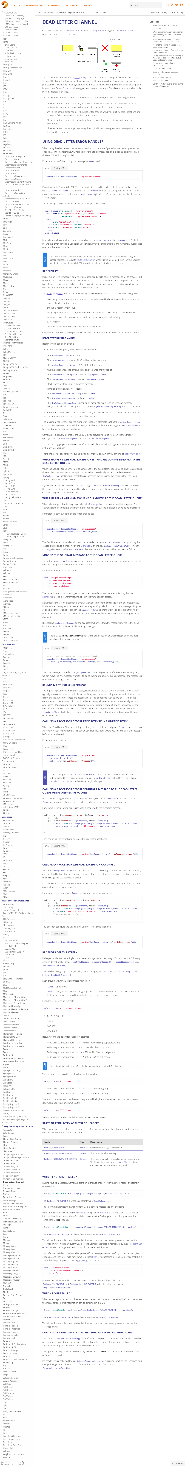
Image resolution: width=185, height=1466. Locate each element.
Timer (5, 551)
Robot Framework (11, 407)
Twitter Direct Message (13, 557)
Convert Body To (10, 1166)
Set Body (7, 1383)
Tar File (6, 788)
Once (5, 307)
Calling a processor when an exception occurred (164, 64)
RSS (4, 413)
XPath (5, 893)
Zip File (6, 813)
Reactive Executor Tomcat (14, 1042)
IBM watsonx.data (12, 29)
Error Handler (72, 33)
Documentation (34, 5)
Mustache (7, 276)
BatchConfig (8, 1132)
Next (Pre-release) (159, 12)
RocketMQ (7, 410)
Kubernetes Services (13, 207)
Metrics (6, 249)
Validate (6, 1451)
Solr (5, 468)
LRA (5, 984)
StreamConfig (9, 1420)
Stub (5, 527)
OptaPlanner (8, 345)
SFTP (5, 443)
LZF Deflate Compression (14, 739)
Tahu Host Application (14, 536)
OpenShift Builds (11, 212)
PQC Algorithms (10, 370)
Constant (7, 823)
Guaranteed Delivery (12, 1218)
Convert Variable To (11, 1172)
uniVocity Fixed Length (13, 797)
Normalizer (8, 1286)
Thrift (5, 542)
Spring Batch (10, 480)
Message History (10, 1264)
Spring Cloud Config (12, 1070)
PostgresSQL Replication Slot (15, 367)
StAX (5, 509)
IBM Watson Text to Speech (16, 24)
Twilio (5, 554)
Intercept (7, 1224)
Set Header (8, 1387)
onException (75, 774)
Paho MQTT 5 (9, 351)
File (4, 835)
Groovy (6, 838)
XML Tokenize (9, 890)
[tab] (46, 168)
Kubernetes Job (11, 173)
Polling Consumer (11, 1304)
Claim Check (8, 1151)
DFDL (5, 681)
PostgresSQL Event (11, 364)
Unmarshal (8, 1448)
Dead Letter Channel (13, 1181)
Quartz (6, 385)
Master (6, 246)
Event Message (9, 1200)
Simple (6, 875)
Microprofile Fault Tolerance (15, 1009)
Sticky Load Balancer (12, 1411)
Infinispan (7, 64)
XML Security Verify (11, 616)
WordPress (8, 600)
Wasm (5, 585)
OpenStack (8, 322)
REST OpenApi (9, 404)
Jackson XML (8, 718)
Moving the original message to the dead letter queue (167, 46)
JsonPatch (7, 128)
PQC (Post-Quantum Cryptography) (11, 760)
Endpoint (67, 88)
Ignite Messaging (11, 56)
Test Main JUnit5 (10, 1098)
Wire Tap (7, 1457)
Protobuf (7, 764)
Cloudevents (8, 925)
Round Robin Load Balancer (15, 1359)
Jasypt (5, 969)
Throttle (6, 1426)
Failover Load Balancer (13, 1203)
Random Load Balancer (13, 1316)
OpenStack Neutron (13, 334)
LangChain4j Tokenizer (13, 978)
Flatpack (6, 690)
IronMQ (6, 80)
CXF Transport (9, 931)
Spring (6, 477)
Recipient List (9, 1319)
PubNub (6, 379)
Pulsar (6, 382)
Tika (5, 548)
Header (6, 841)
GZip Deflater (9, 706)
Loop (5, 1237)
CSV (5, 678)
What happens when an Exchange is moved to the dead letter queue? (167, 40)
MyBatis (6, 282)
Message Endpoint (11, 1258)
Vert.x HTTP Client (11, 579)
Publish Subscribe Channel (14, 1313)
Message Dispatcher (12, 1255)
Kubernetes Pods (12, 190)
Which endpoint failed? (162, 77)
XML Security (8, 804)
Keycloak (7, 144)
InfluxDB (7, 70)
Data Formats (8, 644)
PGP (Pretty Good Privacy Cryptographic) (13, 753)
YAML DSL (8, 957)
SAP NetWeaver (10, 422)
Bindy (5, 666)
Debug (6, 934)
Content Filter (9, 1163)
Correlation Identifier (12, 1175)
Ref (4, 394)
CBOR (5, 669)
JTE (4, 135)
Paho (5, 348)
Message (7, 1243)
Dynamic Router (10, 1191)
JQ (4, 857)
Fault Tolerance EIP (11, 1209)
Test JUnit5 (8, 1091)
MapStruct (7, 243)
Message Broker (10, 1246)
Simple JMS (8, 446)
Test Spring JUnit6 (11, 1107)
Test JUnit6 (8, 1095)
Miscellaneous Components (15, 900)
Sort (5, 1402)
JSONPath (7, 860)
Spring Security (9, 1076)
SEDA (5, 434)
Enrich (6, 1194)
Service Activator (10, 1380)
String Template (10, 521)
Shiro (5, 1067)
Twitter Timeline (10, 564)
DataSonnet (8, 829)
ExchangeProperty (11, 832)
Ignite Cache (9, 44)
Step (5, 1408)
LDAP (5, 224)
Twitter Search (9, 561)
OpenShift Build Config (14, 210)
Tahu (5, 530)
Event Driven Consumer (13, 1197)
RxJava (6, 1064)
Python (6, 869)
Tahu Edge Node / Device (15, 533)
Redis (5, 1052)
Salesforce (7, 419)
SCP (5, 431)
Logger (6, 1233)
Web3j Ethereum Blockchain (15, 591)
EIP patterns (99, 30)
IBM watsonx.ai (11, 26)
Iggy (5, 38)
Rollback (6, 1356)
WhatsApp (7, 597)
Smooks (6, 459)
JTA (4, 975)
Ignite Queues (10, 58)
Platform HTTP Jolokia (12, 1033)
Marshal (6, 1240)
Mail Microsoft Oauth (12, 987)
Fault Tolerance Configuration (16, 1206)
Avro (5, 650)
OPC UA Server (9, 316)
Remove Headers (10, 1325)
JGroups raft (8, 98)
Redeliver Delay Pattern (162, 69)
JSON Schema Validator (13, 122)
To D (5, 1432)
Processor (124, 727)
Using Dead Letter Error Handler (164, 25)
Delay (5, 1184)
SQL (5, 500)
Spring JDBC (9, 486)
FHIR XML (7, 687)
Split (5, 1405)
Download (72, 5)
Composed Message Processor (16, 1157)
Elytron (6, 960)
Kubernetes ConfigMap (14, 156)
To (4, 1429)
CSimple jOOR (9, 928)
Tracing (6, 1113)
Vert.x (5, 576)
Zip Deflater (8, 810)
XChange (7, 606)
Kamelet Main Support (14, 951)
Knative (6, 147)
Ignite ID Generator (12, 53)
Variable (6, 884)
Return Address (10, 1353)
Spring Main (8, 1073)
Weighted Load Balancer (13, 1454)
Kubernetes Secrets (13, 201)
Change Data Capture (12, 1139)
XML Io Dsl (9, 954)
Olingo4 (6, 304)
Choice (6, 1145)
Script (5, 1374)
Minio (5, 261)
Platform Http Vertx (11, 1039)
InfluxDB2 (7, 73)
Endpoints (82, 1260)
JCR (4, 86)
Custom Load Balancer (13, 1178)
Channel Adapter (10, 1142)
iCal (4, 712)
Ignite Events (10, 50)
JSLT (5, 119)
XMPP (5, 619)
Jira (4, 101)
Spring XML (8, 1079)
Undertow (7, 567)
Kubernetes (8, 153)
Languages (7, 816)
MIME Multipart (10, 742)
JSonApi (6, 736)
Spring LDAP (9, 488)
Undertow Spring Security (14, 1116)
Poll (4, 1298)
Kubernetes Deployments (15, 164)
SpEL (5, 878)
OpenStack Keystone (13, 331)
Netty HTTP (8, 295)
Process (6, 1307)
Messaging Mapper (11, 1279)
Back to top (178, 1463)
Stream (6, 518)
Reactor (6, 1049)
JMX (4, 107)
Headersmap (9, 963)
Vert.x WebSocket (10, 582)
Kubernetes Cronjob (13, 159)
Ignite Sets (8, 61)
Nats (5, 289)
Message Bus (9, 1249)
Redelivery (157, 28)
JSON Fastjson (9, 724)
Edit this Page (178, 12)
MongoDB (7, 270)
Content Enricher (10, 1160)
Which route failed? (161, 80)
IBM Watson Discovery (14, 15)
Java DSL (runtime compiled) (16, 943)
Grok (5, 696)
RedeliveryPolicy (54, 293)
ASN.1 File (7, 647)
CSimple (6, 826)
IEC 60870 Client (10, 32)
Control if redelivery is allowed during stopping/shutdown (168, 85)
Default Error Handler (63, 781)
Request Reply (9, 1337)
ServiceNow (8, 437)
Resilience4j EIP (9, 1347)
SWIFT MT (7, 779)
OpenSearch (8, 319)
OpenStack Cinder (12, 325)
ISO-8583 (7, 715)
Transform (7, 1442)
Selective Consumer (11, 1377)
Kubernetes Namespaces (15, 176)
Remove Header (10, 1322)
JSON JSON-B (8, 733)
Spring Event (9, 483)
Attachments (8, 904)
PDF (5, 354)
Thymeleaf (7, 545)
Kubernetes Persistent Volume (17, 181)
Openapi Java (9, 1021)
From (5, 1215)
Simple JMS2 (8, 449)
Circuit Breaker (9, 1148)
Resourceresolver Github (14, 1061)
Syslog (6, 785)
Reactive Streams (10, 391)
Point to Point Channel (13, 1295)
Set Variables (8, 1399)
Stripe (5, 524)
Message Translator (11, 1270)
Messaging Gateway (12, 1276)
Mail (5, 240)
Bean (5, 1136)
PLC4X (6, 361)
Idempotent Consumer (13, 1221)
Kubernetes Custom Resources (18, 162)
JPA (4, 116)
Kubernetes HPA (11, 170)
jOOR (5, 854)
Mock (5, 267)
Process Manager (10, 1310)
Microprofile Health (11, 1012)
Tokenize (7, 881)
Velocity (6, 573)
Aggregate (7, 1129)
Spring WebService (12, 497)
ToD (47, 1247)
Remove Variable (10, 1334)
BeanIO (6, 663)
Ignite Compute (11, 47)
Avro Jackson (8, 653)
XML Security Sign (11, 612)
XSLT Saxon (8, 628)
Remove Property (10, 1331)
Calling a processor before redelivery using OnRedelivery (168, 51)
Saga (5, 416)
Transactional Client (11, 1438)
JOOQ (5, 113)
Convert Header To (11, 1169)
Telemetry (7, 1085)
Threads (6, 1423)
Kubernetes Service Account (16, 204)
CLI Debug (7, 922)
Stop (5, 1414)
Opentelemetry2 (10, 1030)
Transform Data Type (12, 1445)
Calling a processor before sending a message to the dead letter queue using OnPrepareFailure (168, 58)
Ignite (5, 41)
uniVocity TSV (9, 800)
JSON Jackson (9, 730)
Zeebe (6, 631)
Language (7, 221)
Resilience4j (8, 1055)
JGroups (6, 95)
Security (89, 5)
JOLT (5, 110)
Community (55, 5)
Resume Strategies (11, 1350)
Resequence (8, 1341)
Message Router (10, 1267)
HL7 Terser (8, 845)
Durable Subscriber (11, 1187)
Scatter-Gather (9, 1371)
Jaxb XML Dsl (10, 946)
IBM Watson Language (14, 18)
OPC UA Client (9, 313)
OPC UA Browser (10, 310)
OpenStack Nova (11, 337)
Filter (5, 1212)
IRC (4, 76)
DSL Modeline (10, 940)
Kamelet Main (10, 948)
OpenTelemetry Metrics (13, 342)
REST (5, 397)
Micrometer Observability (14, 997)
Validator (7, 570)
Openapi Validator (11, 1024)
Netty (5, 292)
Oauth (6, 1015)
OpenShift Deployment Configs (18, 215)
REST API (7, 400)
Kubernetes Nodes (12, 178)
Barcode (6, 657)
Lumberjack (8, 237)
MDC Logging (9, 994)
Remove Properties (11, 1328)
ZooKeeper (8, 637)
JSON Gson (8, 727)
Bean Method (9, 820)
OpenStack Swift (11, 339)
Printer (6, 373)
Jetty (5, 92)
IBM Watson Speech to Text (16, 21)
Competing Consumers (13, 1154)
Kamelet (6, 141)
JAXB (5, 721)
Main (5, 990)
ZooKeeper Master (11, 640)
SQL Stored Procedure (13, 503)
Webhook (7, 594)
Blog (17, 5)
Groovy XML (8, 703)
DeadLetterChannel (124, 30)
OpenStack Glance (12, 328)
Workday (7, 603)
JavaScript (7, 851)
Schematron (8, 428)
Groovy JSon (8, 699)
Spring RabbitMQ (11, 491)
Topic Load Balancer (12, 1435)
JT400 (5, 131)
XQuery (6, 622)
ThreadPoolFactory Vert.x (14, 1110)
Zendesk (7, 634)
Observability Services (12, 1018)
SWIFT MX (7, 782)
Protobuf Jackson (10, 767)
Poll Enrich (7, 1301)
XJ (4, 609)
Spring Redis (9, 494)
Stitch (5, 512)
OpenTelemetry (10, 1027)
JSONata (6, 125)
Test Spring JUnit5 (11, 1104)
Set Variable (8, 1396)
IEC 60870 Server (10, 35)
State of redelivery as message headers (165, 73)
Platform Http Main (11, 1036)
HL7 (5, 709)
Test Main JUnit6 (10, 1101)
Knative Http (8, 150)
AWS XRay (8, 907)
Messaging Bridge (11, 1273)
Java (5, 848)
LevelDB (6, 981)
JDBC (5, 89)
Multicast (7, 1282)
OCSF (5, 745)
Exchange (94, 504)
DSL (5, 937)
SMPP (5, 462)
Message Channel (11, 1252)
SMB (5, 455)
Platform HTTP (9, 358)
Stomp (6, 515)
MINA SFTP (8, 258)
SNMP (5, 465)
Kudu (5, 218)
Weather (7, 588)
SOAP (5, 776)
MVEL (5, 279)
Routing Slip (8, 1362)
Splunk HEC (8, 474)
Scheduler (7, 425)
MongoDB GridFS (10, 273)
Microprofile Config (11, 1006)
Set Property (8, 1393)
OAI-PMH (7, 298)
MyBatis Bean (9, 285)
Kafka (5, 138)
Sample (6, 1368)
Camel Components (45, 12)
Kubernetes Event (12, 167)
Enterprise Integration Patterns (17, 1126)
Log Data (7, 230)
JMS (4, 104)
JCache (6, 83)
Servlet (6, 440)
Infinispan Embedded (12, 67)
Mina (5, 255)
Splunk (6, 471)
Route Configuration (86, 259)
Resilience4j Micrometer (13, 1058)
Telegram (7, 539)
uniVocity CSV (9, 794)
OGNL (5, 866)
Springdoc (7, 1082)
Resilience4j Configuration (14, 1344)
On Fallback (8, 1289)
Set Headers (8, 1390)
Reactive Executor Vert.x (13, 1046)
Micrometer (8, 252)
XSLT (5, 625)
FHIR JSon (7, 684)
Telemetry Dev (9, 1088)
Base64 (6, 660)
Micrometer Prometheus (14, 1003)
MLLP (5, 264)
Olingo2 (6, 301)
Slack (5, 452)
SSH (5, 506)
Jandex (6, 966)
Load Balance (9, 1230)
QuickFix (6, 388)
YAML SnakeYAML (11, 807)
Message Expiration (11, 1261)
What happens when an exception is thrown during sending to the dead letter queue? (168, 34)
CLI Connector (9, 919)
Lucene (6, 234)
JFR (4, 972)
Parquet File (8, 748)
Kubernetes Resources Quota (17, 198)
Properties (7, 376)
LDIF (5, 227)
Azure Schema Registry (14, 910)
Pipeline (6, 1292)
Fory (5, 693)
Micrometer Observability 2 (15, 1000)
